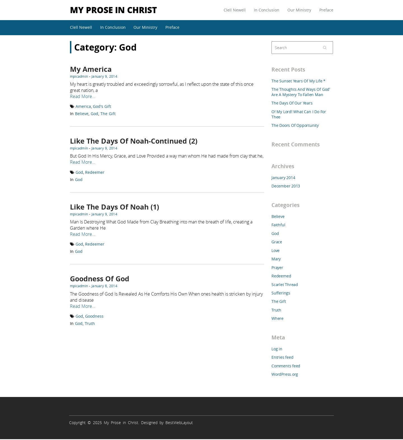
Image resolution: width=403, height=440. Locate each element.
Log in (276, 348)
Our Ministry (299, 10)
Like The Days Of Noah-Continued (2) (133, 141)
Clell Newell (235, 10)
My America (91, 69)
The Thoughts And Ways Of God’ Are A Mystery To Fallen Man (300, 92)
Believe (81, 113)
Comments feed (285, 365)
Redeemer (94, 172)
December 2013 (285, 186)
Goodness (94, 316)
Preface (326, 10)
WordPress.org (284, 374)
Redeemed (281, 276)
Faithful (278, 224)
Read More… (82, 96)
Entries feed (282, 357)
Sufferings (280, 293)
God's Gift (102, 106)
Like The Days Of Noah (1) (114, 207)
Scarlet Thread (284, 284)
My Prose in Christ (113, 10)
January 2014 (283, 177)
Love (275, 250)
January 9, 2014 (104, 76)
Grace (276, 241)
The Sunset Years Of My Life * (298, 81)
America (83, 106)
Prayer (277, 267)
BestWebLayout (179, 422)
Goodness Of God (99, 279)
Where (277, 318)
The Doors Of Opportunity (295, 125)
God (94, 113)
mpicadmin (79, 76)
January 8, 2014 (104, 286)
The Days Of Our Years (292, 103)
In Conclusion (266, 10)
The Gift (108, 113)
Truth (90, 323)
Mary (276, 258)
